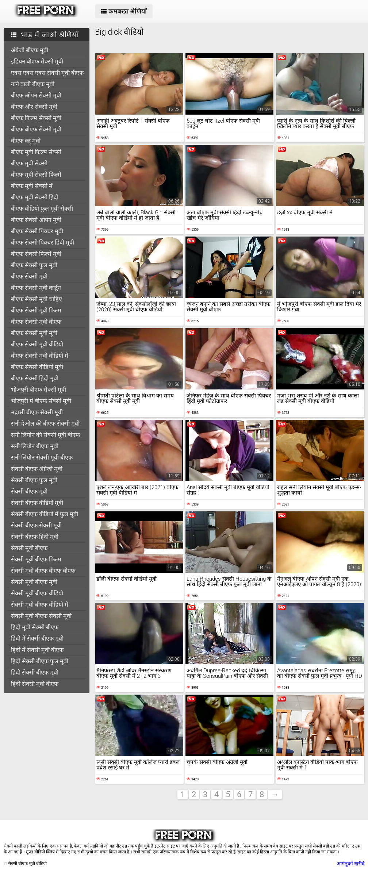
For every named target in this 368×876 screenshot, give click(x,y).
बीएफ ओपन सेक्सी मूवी (36, 95)
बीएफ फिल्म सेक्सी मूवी (36, 118)
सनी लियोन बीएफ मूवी (34, 446)
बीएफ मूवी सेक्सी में (32, 185)
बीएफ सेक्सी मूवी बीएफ (36, 321)
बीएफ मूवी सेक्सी (29, 163)
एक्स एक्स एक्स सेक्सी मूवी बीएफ (47, 72)
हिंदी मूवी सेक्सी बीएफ (34, 627)
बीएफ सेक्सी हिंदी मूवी (34, 378)
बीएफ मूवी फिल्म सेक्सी (36, 152)
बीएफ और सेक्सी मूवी (34, 106)
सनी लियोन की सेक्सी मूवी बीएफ (45, 434)
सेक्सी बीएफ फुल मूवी (34, 480)
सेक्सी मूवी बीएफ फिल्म (36, 559)
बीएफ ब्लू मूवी (26, 140)
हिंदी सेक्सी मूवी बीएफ (34, 683)
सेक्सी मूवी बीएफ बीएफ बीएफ (43, 570)
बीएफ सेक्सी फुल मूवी (34, 265)
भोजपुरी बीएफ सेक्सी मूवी (38, 389)
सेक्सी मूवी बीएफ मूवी (34, 582)
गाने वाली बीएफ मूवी (32, 84)
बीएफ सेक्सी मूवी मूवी (34, 333)
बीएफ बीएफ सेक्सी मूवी (36, 129)
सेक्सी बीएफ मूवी (29, 491)
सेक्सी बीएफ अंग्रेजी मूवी (36, 468)
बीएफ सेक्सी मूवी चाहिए (36, 299)
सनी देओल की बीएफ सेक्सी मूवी (45, 423)
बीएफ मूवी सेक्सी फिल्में (36, 174)
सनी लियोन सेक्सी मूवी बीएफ (42, 457)
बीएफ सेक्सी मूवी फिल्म (36, 310)
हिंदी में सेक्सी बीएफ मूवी (37, 638)
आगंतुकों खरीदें (350, 864)
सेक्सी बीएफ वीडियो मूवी (37, 502)
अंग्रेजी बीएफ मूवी (29, 50)
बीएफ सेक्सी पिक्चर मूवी (37, 231)
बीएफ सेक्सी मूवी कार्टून (36, 287)
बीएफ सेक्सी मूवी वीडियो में (39, 355)
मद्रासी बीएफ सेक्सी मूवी (37, 412)
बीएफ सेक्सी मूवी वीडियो (37, 344)
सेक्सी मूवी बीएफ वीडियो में (39, 604)
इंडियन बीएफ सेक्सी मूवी (37, 61)
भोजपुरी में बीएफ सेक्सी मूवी (41, 400)
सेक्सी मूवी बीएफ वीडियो (37, 593)
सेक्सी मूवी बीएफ (29, 548)
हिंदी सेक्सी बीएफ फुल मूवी (39, 661)
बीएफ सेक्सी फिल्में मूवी (36, 253)
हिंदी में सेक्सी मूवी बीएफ (37, 649)
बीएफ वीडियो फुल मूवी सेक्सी (42, 208)
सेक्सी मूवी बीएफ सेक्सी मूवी (41, 615)
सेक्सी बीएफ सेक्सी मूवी (36, 525)
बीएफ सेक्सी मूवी (29, 276)
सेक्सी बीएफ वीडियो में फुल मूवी (44, 514)
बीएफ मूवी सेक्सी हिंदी (34, 197)
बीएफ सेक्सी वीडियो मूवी (37, 367)
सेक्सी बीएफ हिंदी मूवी (34, 536)
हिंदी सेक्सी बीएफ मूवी (34, 672)
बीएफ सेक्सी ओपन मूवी (36, 219)
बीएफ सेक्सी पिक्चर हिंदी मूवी (42, 242)
